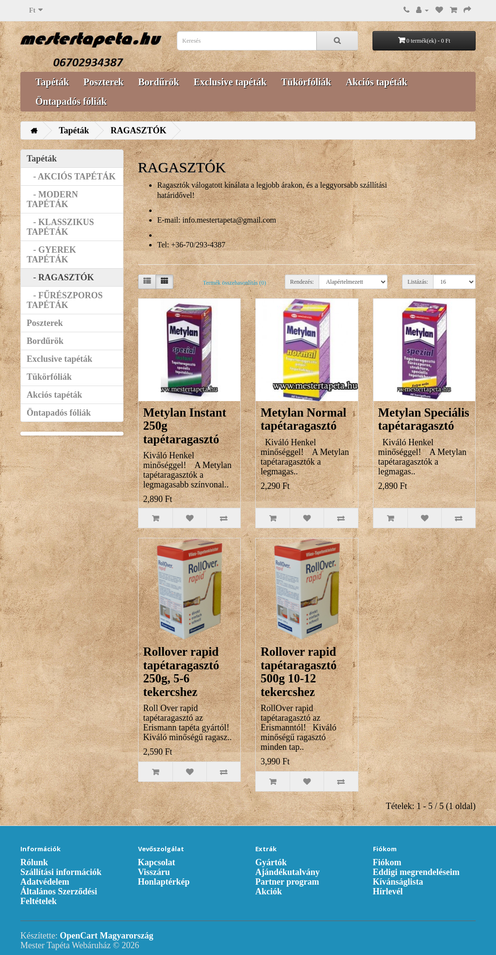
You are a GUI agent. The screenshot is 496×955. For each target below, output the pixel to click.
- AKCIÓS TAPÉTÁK (71, 176)
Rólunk (34, 862)
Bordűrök (158, 82)
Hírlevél (388, 891)
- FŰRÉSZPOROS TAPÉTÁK (65, 300)
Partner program (287, 882)
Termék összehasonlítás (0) (234, 282)
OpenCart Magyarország (106, 935)
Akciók (268, 891)
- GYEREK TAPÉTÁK (51, 254)
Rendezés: (302, 281)
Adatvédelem (44, 882)
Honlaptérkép (164, 882)
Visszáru (154, 872)
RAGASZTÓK (138, 130)
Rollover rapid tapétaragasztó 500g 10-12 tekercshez (299, 671)
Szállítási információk (61, 872)
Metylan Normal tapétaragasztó (303, 419)
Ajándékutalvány (287, 872)
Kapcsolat (156, 862)
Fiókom (387, 862)
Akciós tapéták (376, 82)
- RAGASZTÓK (60, 277)
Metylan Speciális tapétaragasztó (423, 419)
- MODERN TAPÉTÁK (52, 199)
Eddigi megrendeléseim (416, 872)
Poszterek (103, 82)
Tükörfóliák (306, 82)
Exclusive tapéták (230, 82)
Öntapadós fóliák (71, 101)
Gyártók (271, 862)
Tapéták (52, 82)
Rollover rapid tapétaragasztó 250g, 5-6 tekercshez (181, 671)
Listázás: (417, 281)
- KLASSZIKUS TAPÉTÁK (60, 227)
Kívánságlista (398, 882)
